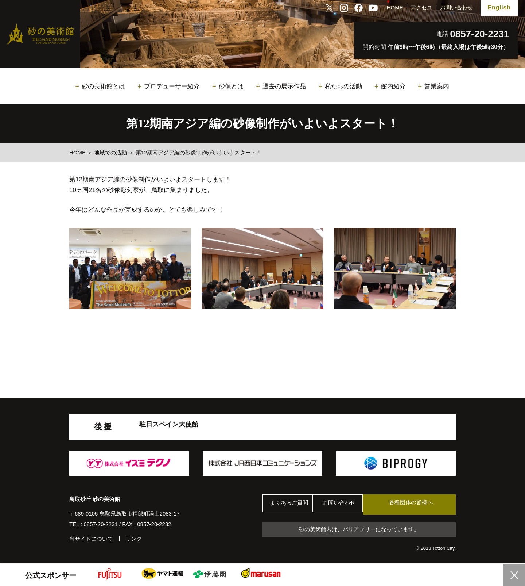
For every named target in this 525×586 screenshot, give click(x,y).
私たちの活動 (343, 86)
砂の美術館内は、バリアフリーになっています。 (359, 530)
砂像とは (231, 86)
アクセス (421, 7)
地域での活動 (110, 152)
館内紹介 (393, 86)
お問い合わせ (456, 7)
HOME (395, 7)
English (498, 7)
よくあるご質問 (291, 504)
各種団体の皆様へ (421, 504)
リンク (133, 538)
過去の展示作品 (284, 86)
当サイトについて (91, 538)
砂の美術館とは (103, 86)
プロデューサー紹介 (172, 86)
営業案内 (436, 86)
